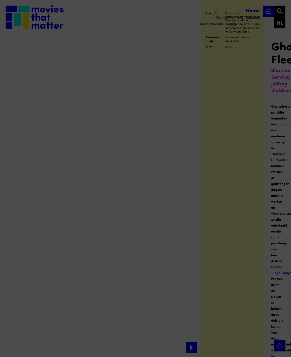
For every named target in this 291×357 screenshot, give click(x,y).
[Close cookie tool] (285, 288)
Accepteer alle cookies (259, 339)
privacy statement (244, 302)
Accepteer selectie (259, 350)
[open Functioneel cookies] (285, 315)
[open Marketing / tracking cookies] (285, 326)
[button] (256, 314)
